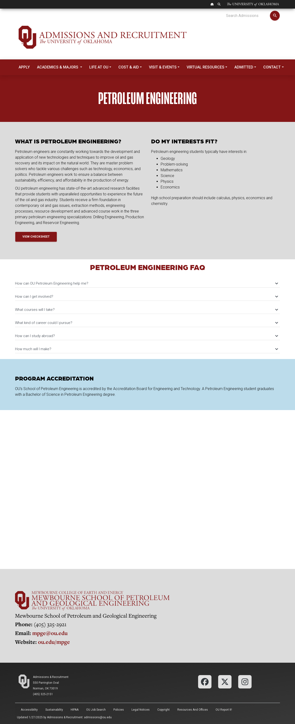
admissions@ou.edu (98, 717)
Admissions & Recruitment (50, 677)
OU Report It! (224, 709)
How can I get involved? (146, 296)
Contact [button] (272, 67)
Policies (118, 709)
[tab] (147, 281)
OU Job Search (96, 709)
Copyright (163, 709)
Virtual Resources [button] (205, 67)
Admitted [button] (243, 67)
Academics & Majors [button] (58, 67)
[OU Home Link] (212, 4)
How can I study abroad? (146, 336)
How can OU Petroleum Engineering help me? (146, 283)
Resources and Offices (192, 709)
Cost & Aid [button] (128, 67)
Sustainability (54, 709)
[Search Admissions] (248, 15)
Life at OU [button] (98, 67)
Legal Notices (141, 709)
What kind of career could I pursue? (146, 323)
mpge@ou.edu (50, 633)
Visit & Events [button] (163, 67)
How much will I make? (146, 349)
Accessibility (29, 709)
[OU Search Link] (219, 4)
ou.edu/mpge (54, 642)
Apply (24, 67)
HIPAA (75, 709)
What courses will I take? (146, 310)
